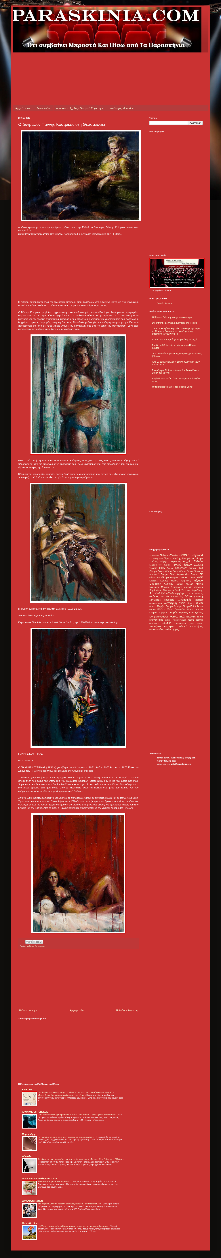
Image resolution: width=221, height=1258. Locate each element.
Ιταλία (192, 577)
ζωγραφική (170, 603)
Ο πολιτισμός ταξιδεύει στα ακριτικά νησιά (172, 387)
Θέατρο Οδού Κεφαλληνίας (175, 574)
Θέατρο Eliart (195, 568)
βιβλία (188, 596)
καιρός (174, 612)
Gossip (184, 555)
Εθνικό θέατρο (183, 564)
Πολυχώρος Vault (171, 590)
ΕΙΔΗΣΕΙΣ (27, 1089)
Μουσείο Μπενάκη (193, 587)
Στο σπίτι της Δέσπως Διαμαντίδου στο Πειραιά (174, 323)
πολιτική (182, 626)
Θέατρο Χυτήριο (169, 577)
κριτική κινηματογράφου (175, 620)
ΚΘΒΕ (200, 577)
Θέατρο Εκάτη (171, 571)
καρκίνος (183, 612)
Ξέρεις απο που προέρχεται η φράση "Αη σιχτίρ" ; (176, 339)
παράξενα (155, 626)
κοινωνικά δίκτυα (194, 616)
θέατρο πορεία (195, 609)
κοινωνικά (177, 616)
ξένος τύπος (196, 623)
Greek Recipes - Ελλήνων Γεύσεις (39, 1178)
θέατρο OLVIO (195, 603)
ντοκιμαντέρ (180, 623)
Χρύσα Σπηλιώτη (169, 593)
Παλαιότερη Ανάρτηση (127, 1010)
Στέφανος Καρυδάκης (192, 590)
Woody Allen (158, 559)
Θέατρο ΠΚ (197, 574)
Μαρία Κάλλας (184, 584)
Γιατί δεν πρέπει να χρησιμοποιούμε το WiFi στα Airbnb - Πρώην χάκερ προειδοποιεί (77, 1115)
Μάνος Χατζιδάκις (180, 580)
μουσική (166, 623)
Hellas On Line (29, 1223)
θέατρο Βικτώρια (174, 606)
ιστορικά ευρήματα (158, 612)
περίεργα (169, 626)
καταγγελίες (196, 612)
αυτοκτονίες (177, 596)
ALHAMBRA (154, 555)
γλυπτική (198, 596)
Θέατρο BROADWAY (177, 568)
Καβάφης (153, 581)
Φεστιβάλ (154, 593)
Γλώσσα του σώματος (160, 565)
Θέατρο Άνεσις (156, 571)
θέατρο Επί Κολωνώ (193, 606)
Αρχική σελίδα (23, 108)
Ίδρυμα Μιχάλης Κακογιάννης (179, 558)
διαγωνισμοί (155, 600)
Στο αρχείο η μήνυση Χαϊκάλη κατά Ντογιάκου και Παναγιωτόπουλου (69, 1204)
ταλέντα (168, 629)
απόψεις (154, 596)
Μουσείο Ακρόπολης (171, 587)
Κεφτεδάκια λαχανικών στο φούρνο (54, 1181)
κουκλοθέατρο (156, 620)
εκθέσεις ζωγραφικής (36, 946)
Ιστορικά (183, 577)
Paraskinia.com (164, 303)
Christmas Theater (169, 555)
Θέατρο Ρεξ (154, 577)
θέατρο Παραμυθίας (176, 609)
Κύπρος (164, 580)
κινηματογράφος (158, 616)
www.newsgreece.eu (32, 1201)
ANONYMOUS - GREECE (35, 1112)
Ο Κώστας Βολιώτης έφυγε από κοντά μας (172, 317)
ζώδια (182, 603)
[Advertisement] (84, 60)
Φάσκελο (27, 1156)
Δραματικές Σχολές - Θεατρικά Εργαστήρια (80, 108)
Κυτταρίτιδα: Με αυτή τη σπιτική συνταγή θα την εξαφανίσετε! (66, 1137)
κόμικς (191, 620)
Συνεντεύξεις (44, 108)
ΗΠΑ (162, 567)
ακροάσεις (197, 593)
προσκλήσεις (196, 626)
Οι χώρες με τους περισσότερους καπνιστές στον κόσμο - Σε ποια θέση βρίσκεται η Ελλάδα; (80, 1159)
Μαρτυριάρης (29, 1134)
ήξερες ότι (184, 593)
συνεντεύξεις (156, 629)
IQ (150, 558)
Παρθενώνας (155, 590)
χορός (176, 629)
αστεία (165, 596)
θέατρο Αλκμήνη (157, 606)
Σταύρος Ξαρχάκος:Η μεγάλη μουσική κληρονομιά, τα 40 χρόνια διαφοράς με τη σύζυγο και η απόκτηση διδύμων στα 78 (176, 331)
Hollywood (197, 555)
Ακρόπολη (176, 561)
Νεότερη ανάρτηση (28, 1010)
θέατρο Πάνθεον (157, 609)
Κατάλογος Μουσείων (122, 108)
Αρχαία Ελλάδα (193, 561)
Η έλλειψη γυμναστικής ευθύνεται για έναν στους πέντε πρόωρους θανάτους (73, 1226)
